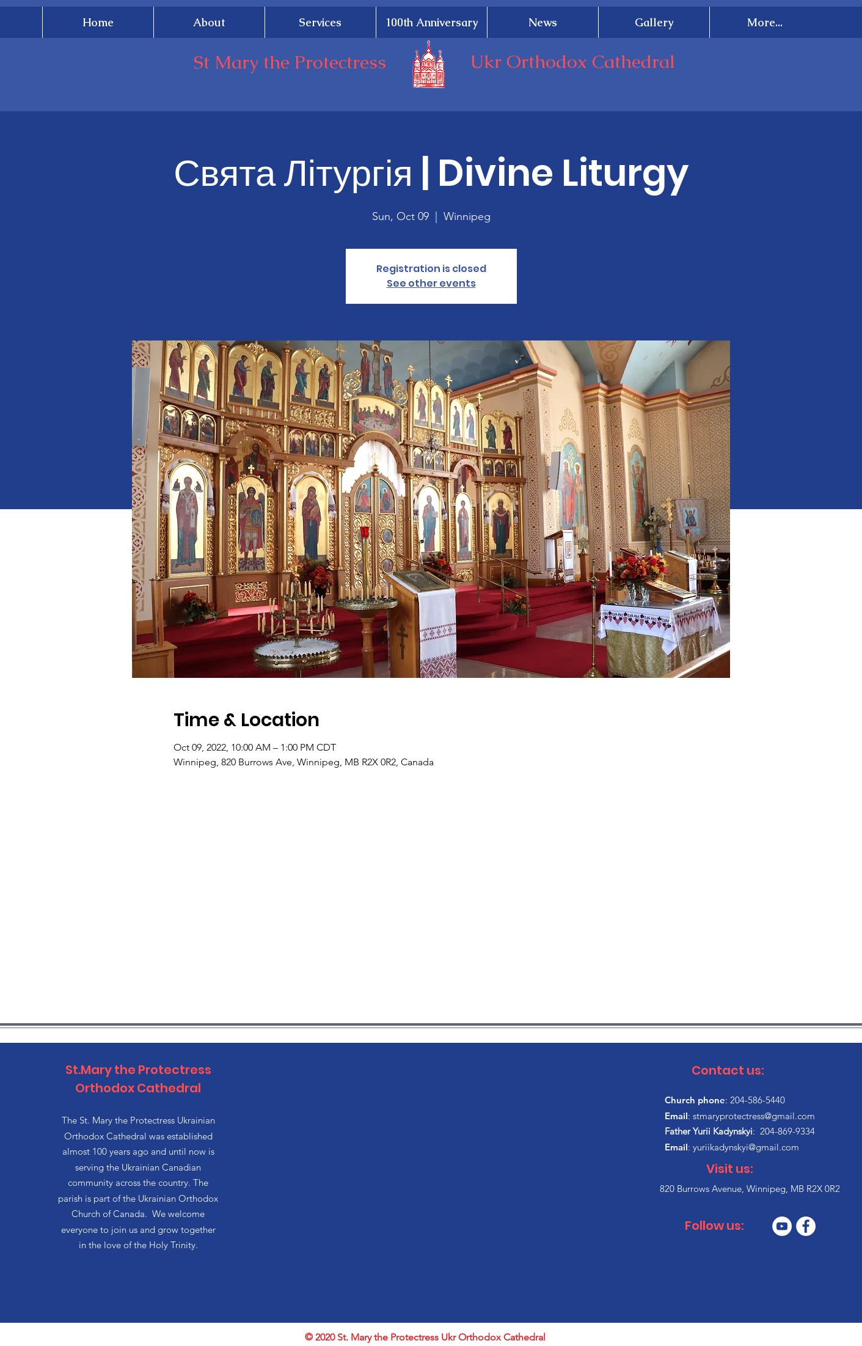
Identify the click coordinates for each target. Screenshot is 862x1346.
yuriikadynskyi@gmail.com (746, 1147)
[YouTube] (782, 1226)
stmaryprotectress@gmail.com (754, 1116)
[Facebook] (806, 1226)
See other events (431, 283)
